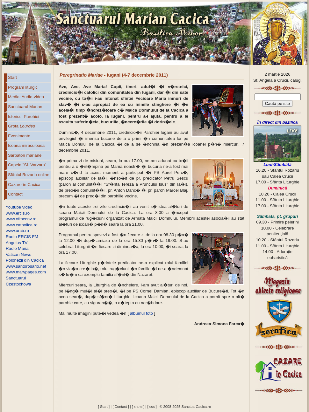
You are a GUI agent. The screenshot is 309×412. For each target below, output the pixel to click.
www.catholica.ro (22, 225)
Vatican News (18, 254)
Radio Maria (17, 248)
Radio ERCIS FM (22, 236)
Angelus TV (16, 242)
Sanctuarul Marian (25, 106)
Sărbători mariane (24, 155)
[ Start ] (104, 407)
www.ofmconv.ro (21, 218)
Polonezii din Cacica (25, 260)
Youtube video (19, 207)
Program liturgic (23, 87)
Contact (15, 194)
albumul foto (141, 313)
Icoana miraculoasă (26, 145)
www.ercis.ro (18, 213)
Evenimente (19, 136)
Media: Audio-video (26, 96)
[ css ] (151, 407)
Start (12, 77)
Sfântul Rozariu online (28, 174)
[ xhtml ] (138, 407)
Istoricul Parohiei (23, 116)
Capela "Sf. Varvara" (27, 164)
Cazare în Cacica (24, 184)
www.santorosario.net (26, 266)
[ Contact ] (120, 407)
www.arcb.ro (17, 230)
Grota (21, 126)
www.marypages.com (26, 272)
